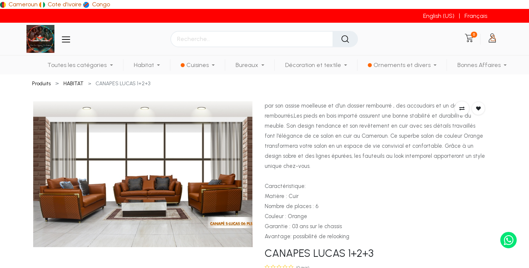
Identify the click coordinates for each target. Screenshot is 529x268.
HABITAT (73, 83)
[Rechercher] (345, 39)
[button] (461, 108)
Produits (41, 83)
